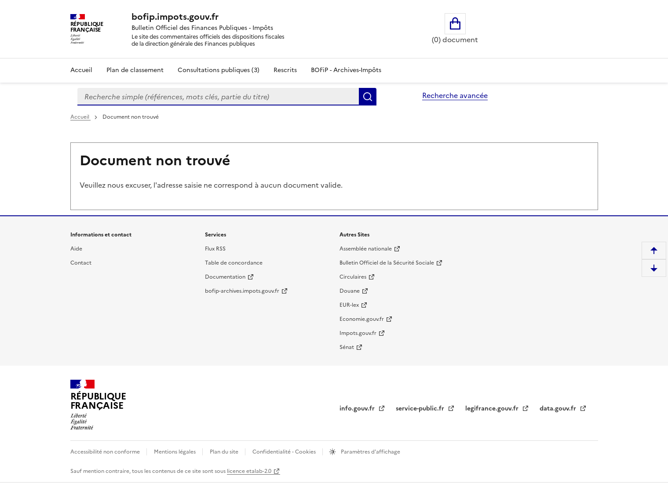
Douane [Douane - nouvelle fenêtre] (349, 291)
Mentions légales (175, 452)
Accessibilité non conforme (105, 452)
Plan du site (225, 452)
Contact (80, 263)
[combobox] (218, 96)
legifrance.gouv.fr (492, 408)
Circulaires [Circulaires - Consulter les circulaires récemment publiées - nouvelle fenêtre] (352, 277)
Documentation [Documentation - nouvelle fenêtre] (225, 277)
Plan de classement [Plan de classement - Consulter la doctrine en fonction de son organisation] (135, 70)
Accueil (81, 70)
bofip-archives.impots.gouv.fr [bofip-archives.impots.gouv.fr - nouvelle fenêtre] (242, 291)
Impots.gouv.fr (357, 333)
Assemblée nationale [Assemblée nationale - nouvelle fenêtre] (365, 249)
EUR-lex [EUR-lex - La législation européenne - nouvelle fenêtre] (349, 305)
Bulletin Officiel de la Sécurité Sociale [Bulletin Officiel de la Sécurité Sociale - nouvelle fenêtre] (386, 263)
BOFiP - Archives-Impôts (346, 70)
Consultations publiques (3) (218, 70)
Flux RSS (215, 249)
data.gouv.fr (559, 408)
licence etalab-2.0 (249, 471)
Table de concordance (234, 263)
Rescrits (285, 70)
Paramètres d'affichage (369, 452)
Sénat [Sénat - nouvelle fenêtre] (346, 347)
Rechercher (367, 96)
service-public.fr (421, 408)
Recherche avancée (455, 95)
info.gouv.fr (357, 408)
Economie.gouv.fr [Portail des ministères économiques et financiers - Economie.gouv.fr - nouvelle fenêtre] (361, 319)
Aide (76, 249)
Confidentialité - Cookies (284, 452)
